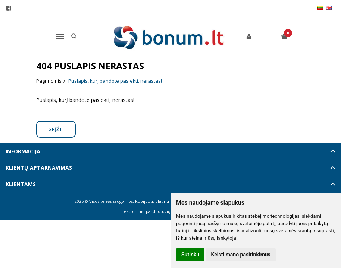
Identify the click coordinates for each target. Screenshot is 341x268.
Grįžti (56, 129)
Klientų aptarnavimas (39, 167)
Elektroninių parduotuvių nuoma (153, 211)
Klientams (21, 184)
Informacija (23, 151)
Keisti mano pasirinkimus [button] (240, 255)
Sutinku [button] (190, 255)
